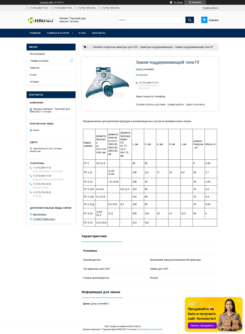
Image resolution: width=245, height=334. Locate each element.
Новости (34, 67)
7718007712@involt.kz (44, 219)
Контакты (98, 33)
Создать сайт (46, 2)
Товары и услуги (58, 33)
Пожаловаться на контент (150, 329)
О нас (82, 33)
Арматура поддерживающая (156, 47)
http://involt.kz (39, 214)
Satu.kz (137, 326)
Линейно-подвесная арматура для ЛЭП (115, 47)
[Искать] (189, 20)
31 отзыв (178, 2)
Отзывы (34, 81)
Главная (35, 33)
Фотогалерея (37, 53)
